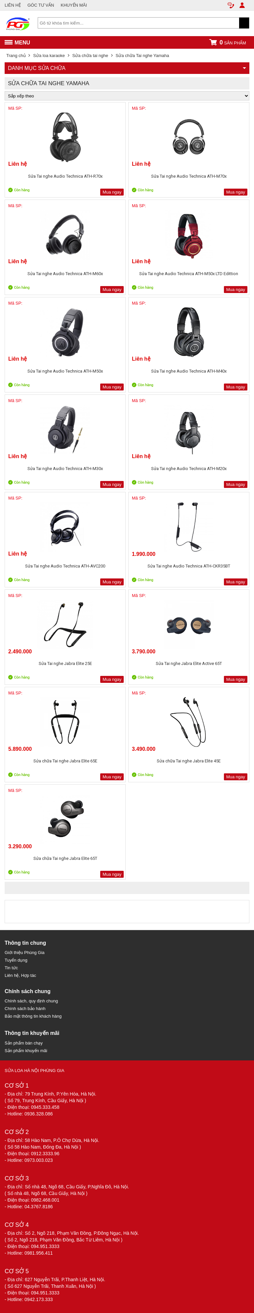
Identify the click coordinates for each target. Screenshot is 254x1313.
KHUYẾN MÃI (74, 5)
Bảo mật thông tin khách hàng (33, 1016)
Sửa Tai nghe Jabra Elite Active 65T (189, 663)
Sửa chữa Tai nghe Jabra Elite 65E (65, 760)
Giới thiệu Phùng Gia (25, 952)
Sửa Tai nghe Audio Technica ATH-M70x (189, 176)
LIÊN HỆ (13, 5)
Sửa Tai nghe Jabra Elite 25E (65, 663)
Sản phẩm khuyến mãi (26, 1050)
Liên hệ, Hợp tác (20, 975)
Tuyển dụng (16, 960)
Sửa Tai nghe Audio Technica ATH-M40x (189, 371)
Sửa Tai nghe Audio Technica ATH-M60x (65, 273)
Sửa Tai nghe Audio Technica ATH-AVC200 (65, 566)
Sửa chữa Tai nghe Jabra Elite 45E (189, 760)
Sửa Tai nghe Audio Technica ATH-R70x (65, 176)
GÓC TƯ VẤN (40, 5)
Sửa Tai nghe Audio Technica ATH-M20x (189, 468)
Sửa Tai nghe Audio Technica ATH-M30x (65, 468)
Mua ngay (112, 192)
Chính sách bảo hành (25, 1008)
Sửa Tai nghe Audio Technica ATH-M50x (65, 371)
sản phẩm (227, 42)
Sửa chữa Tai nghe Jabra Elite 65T (65, 858)
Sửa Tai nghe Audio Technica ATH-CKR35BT (189, 566)
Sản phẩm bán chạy (24, 1043)
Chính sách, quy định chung (31, 1000)
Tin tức (11, 967)
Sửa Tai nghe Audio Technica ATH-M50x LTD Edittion (188, 273)
